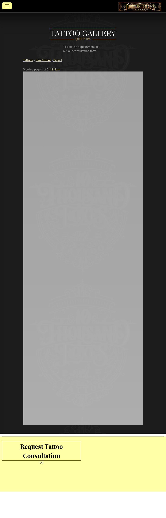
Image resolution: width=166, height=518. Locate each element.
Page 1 (57, 60)
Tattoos (28, 60)
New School (43, 60)
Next (57, 69)
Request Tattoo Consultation (41, 451)
